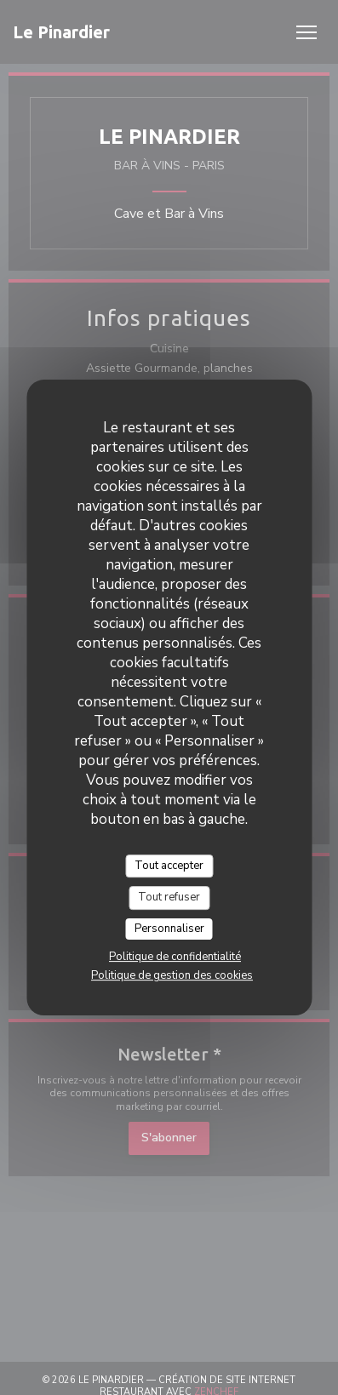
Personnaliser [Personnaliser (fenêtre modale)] (169, 928)
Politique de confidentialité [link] (175, 956)
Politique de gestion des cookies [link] (172, 975)
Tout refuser (169, 897)
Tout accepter (169, 865)
